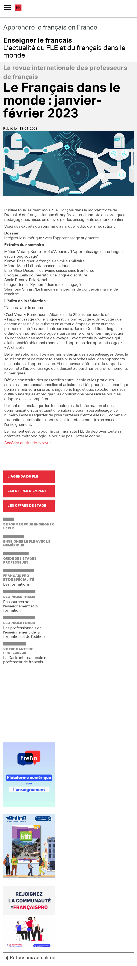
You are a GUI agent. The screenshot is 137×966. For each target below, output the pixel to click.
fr (18, 8)
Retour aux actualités (29, 958)
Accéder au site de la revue (28, 443)
